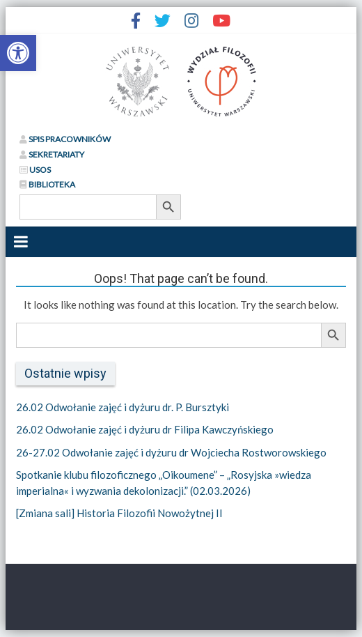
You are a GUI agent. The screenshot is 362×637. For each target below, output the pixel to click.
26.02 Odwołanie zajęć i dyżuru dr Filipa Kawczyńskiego (145, 429)
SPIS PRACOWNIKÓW (65, 139)
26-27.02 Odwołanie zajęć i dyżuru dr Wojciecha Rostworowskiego (171, 452)
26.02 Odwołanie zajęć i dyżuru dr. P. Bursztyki (122, 407)
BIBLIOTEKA (47, 184)
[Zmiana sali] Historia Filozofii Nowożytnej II (119, 513)
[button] (18, 53)
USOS (35, 169)
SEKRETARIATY (51, 154)
